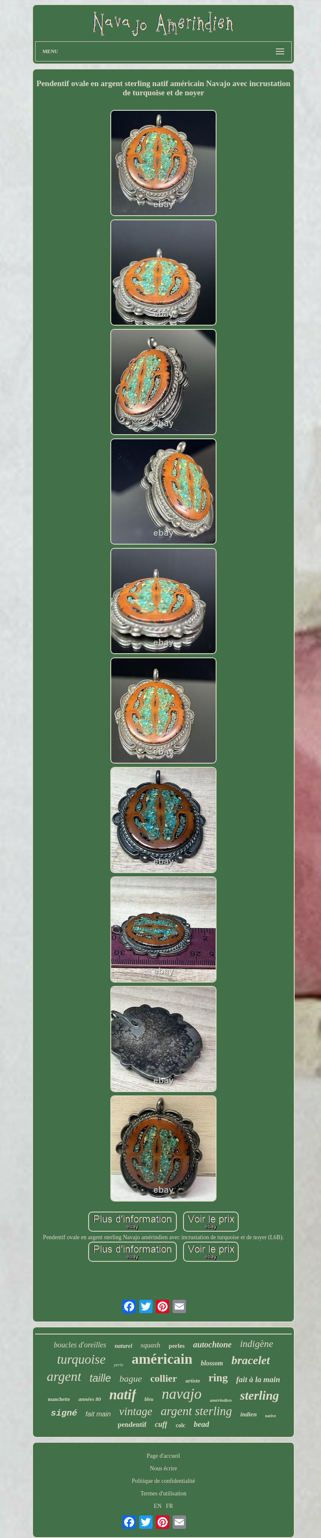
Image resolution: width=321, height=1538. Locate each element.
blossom (212, 1363)
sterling (259, 1395)
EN (158, 1506)
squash (150, 1345)
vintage (135, 1411)
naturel (123, 1346)
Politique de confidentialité (163, 1481)
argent (64, 1376)
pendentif (132, 1425)
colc (180, 1425)
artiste (192, 1381)
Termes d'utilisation (163, 1493)
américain (162, 1359)
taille (100, 1378)
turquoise (81, 1359)
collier (163, 1378)
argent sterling (196, 1411)
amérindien (221, 1400)
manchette (59, 1399)
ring (218, 1378)
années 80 (90, 1399)
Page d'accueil (163, 1456)
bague (131, 1378)
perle (118, 1364)
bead (201, 1424)
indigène (256, 1344)
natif (123, 1394)
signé (64, 1413)
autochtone (212, 1344)
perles (177, 1345)
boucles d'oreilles (80, 1345)
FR (169, 1506)
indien (248, 1414)
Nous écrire (163, 1468)
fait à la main (258, 1379)
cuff (161, 1424)
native (270, 1415)
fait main (98, 1414)
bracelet (251, 1360)
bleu (149, 1399)
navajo (181, 1394)
